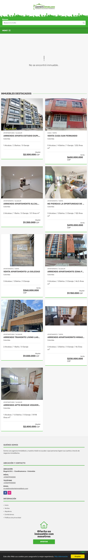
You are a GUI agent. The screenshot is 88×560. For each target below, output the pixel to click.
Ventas (7, 508)
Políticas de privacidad (13, 518)
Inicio (6, 505)
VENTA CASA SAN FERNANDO (62, 136)
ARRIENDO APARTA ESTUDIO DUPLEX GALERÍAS (22, 136)
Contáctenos (9, 514)
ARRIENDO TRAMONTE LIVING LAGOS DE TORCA (22, 337)
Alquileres (8, 511)
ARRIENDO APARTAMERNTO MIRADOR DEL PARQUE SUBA (66, 337)
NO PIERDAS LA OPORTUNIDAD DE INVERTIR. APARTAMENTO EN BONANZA (66, 204)
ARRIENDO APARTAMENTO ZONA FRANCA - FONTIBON (66, 271)
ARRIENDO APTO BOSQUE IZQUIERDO (22, 405)
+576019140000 (9, 477)
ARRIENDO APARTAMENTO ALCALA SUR (22, 204)
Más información (61, 556)
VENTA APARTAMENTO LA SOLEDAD (21, 271)
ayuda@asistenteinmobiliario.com (15, 489)
